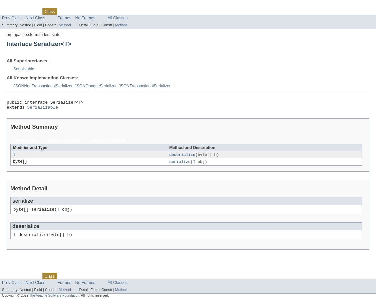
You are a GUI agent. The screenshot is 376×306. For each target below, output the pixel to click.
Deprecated (94, 11)
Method (65, 25)
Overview (10, 11)
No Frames (85, 18)
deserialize (182, 157)
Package (31, 11)
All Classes (118, 18)
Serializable (23, 69)
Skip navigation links (18, 5)
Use (64, 11)
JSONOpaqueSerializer (96, 86)
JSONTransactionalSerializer (145, 86)
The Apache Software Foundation (54, 300)
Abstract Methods (108, 142)
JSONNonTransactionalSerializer (42, 86)
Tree (76, 11)
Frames (64, 18)
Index (114, 11)
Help (127, 11)
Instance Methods (63, 142)
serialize (179, 164)
